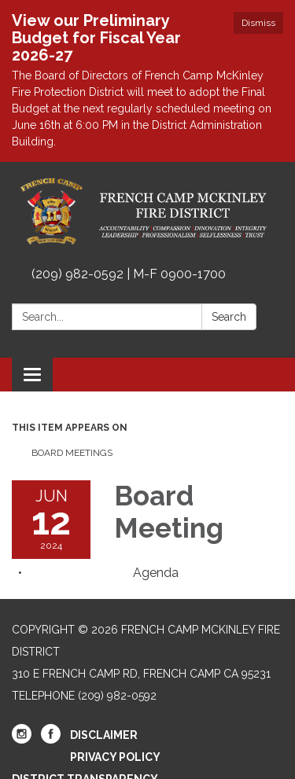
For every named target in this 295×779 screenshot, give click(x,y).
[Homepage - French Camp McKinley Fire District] (147, 211)
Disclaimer (104, 735)
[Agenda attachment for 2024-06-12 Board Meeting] (156, 572)
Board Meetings (71, 452)
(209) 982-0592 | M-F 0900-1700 (128, 273)
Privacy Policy (115, 757)
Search (229, 316)
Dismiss (258, 22)
